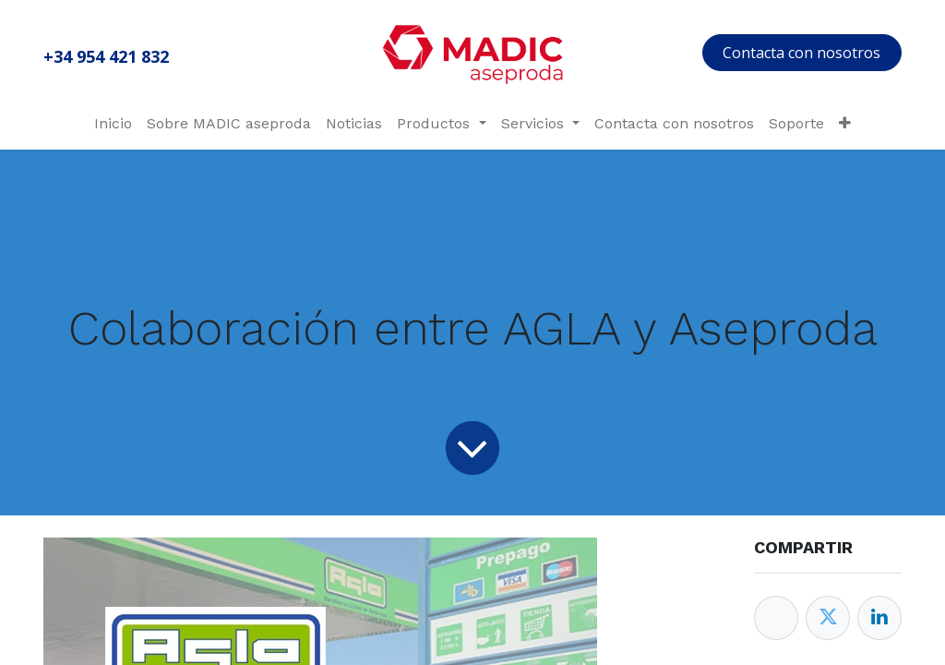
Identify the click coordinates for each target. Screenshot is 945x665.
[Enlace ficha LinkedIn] (879, 618)
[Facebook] (776, 618)
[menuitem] (113, 123)
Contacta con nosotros (801, 52)
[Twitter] (828, 618)
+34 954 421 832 (106, 56)
